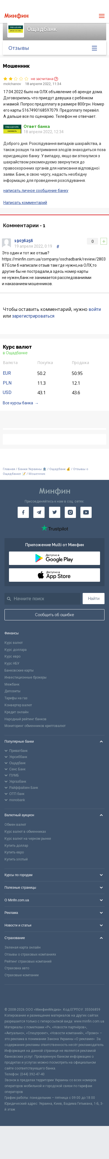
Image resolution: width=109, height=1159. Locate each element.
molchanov (12, 84)
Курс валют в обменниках (25, 832)
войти (95, 309)
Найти (93, 598)
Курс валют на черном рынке (27, 839)
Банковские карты (19, 670)
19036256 (23, 240)
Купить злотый (16, 859)
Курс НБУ (11, 663)
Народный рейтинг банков (25, 719)
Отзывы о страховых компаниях (30, 954)
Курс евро (12, 656)
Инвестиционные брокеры (25, 677)
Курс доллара (15, 650)
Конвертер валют (18, 705)
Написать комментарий (25, 202)
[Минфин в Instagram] (70, 512)
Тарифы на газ (15, 698)
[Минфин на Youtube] (86, 512)
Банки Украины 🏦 (32, 469)
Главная (9, 469)
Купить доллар (16, 846)
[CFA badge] (16, 995)
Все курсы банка (18, 403)
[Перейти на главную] (16, 16)
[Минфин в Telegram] (39, 512)
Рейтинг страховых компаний (28, 961)
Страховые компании (21, 975)
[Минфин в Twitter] (54, 512)
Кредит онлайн (16, 712)
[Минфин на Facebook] (23, 512)
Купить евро (14, 852)
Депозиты (12, 691)
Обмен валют (15, 825)
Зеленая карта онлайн (22, 947)
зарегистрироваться (33, 316)
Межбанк (11, 684)
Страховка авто (16, 968)
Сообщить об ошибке (54, 615)
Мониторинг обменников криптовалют (35, 726)
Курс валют (13, 643)
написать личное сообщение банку (35, 190)
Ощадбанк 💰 (59, 469)
